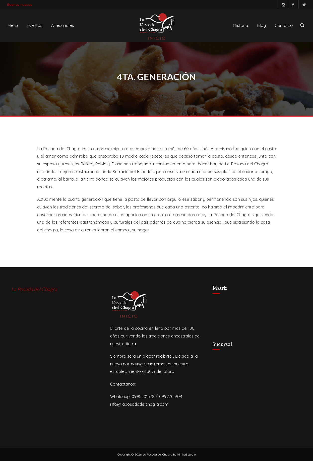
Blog (261, 25)
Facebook (292, 4)
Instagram (282, 4)
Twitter (302, 4)
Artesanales (62, 25)
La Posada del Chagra (34, 289)
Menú (12, 25)
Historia (240, 25)
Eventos (34, 25)
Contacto (284, 25)
